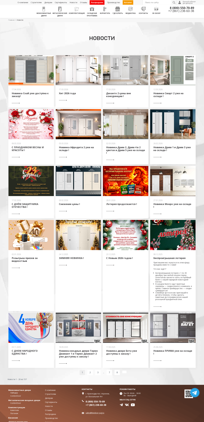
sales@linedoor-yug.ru (95, 413)
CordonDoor (15, 396)
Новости (20, 20)
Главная (11, 20)
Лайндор (14, 392)
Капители (14, 410)
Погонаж (14, 413)
